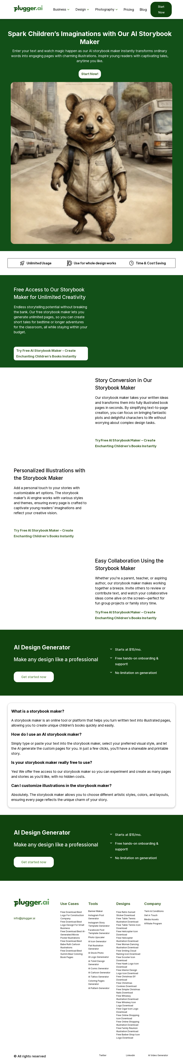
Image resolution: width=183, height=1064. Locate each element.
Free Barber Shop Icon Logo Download (128, 1036)
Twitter (102, 1055)
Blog (143, 9)
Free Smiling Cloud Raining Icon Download (128, 952)
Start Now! (89, 74)
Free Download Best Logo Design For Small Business (72, 925)
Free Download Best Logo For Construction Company (72, 915)
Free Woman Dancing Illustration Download (127, 946)
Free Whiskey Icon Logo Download (126, 1004)
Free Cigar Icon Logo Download (127, 1010)
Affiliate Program (153, 923)
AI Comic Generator (98, 968)
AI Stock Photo (96, 953)
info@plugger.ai (24, 918)
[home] (28, 9)
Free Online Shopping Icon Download (127, 1017)
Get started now (33, 677)
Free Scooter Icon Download (125, 959)
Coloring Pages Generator (96, 982)
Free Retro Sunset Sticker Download (125, 914)
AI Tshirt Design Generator (96, 963)
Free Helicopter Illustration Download (127, 939)
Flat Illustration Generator (95, 947)
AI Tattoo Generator (98, 976)
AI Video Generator (158, 1055)
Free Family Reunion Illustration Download (127, 1030)
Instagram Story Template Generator (99, 924)
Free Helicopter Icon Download (127, 933)
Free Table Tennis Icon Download (128, 927)
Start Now (161, 9)
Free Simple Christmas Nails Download (128, 991)
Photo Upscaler (96, 937)
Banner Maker (95, 911)
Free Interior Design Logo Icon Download (127, 972)
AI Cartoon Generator (99, 972)
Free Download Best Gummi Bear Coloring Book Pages (71, 954)
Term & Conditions (154, 911)
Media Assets (151, 919)
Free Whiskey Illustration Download (127, 997)
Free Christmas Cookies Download (126, 985)
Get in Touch (150, 915)
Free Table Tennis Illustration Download (127, 920)
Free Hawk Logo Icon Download (127, 965)
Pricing (129, 9)
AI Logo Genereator (98, 957)
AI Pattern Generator (98, 988)
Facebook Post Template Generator (99, 932)
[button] (62, 9)
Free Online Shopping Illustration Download (127, 1023)
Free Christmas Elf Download (125, 978)
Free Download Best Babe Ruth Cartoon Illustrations (71, 944)
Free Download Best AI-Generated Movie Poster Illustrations (72, 934)
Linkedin (130, 1055)
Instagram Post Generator (96, 917)
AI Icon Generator (97, 941)
